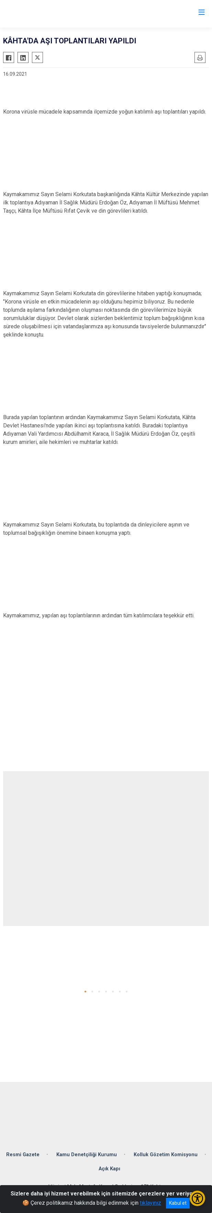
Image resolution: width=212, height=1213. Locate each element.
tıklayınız (150, 1203)
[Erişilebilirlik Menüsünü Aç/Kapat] (197, 1198)
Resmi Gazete (23, 1155)
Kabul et (178, 1203)
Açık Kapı (109, 1169)
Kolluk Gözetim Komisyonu (166, 1155)
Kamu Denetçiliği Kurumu (86, 1155)
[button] (85, 991)
